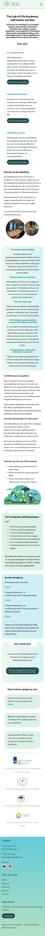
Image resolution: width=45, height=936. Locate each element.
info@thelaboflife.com (13, 857)
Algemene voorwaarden (12, 924)
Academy (6, 887)
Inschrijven (8, 916)
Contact (5, 894)
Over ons (6, 890)
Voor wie (5, 883)
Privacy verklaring (31, 924)
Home (4, 880)
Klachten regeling (9, 927)
